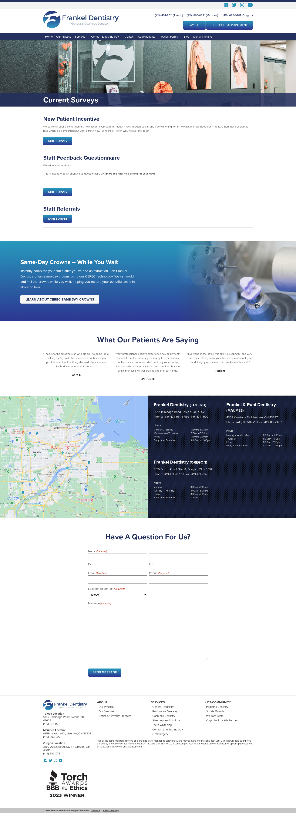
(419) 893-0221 (196, 15)
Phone (159, 573)
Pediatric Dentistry (217, 707)
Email (97, 573)
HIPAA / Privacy (111, 810)
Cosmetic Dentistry (163, 716)
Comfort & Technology (105, 36)
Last (151, 564)
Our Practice (63, 36)
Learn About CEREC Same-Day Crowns (59, 299)
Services (80, 36)
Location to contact (106, 589)
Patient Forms (169, 36)
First (90, 564)
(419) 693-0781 (232, 15)
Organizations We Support (222, 720)
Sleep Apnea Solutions (166, 720)
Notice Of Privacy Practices (115, 716)
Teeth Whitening (162, 725)
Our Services (106, 711)
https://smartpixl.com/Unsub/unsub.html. (121, 746)
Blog (187, 36)
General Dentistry (162, 707)
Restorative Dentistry (164, 711)
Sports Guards (215, 711)
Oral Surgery (160, 734)
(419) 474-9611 (163, 15)
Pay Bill (194, 25)
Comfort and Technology (167, 729)
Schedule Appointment (229, 25)
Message (99, 603)
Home (49, 36)
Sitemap (95, 810)
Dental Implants (202, 36)
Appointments (146, 36)
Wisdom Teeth (215, 716)
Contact (129, 36)
